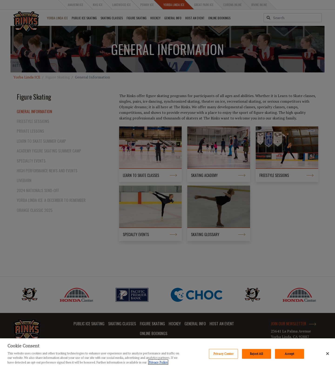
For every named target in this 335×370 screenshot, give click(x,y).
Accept (289, 354)
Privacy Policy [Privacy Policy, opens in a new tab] (158, 363)
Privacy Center (223, 354)
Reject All (256, 354)
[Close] (327, 354)
